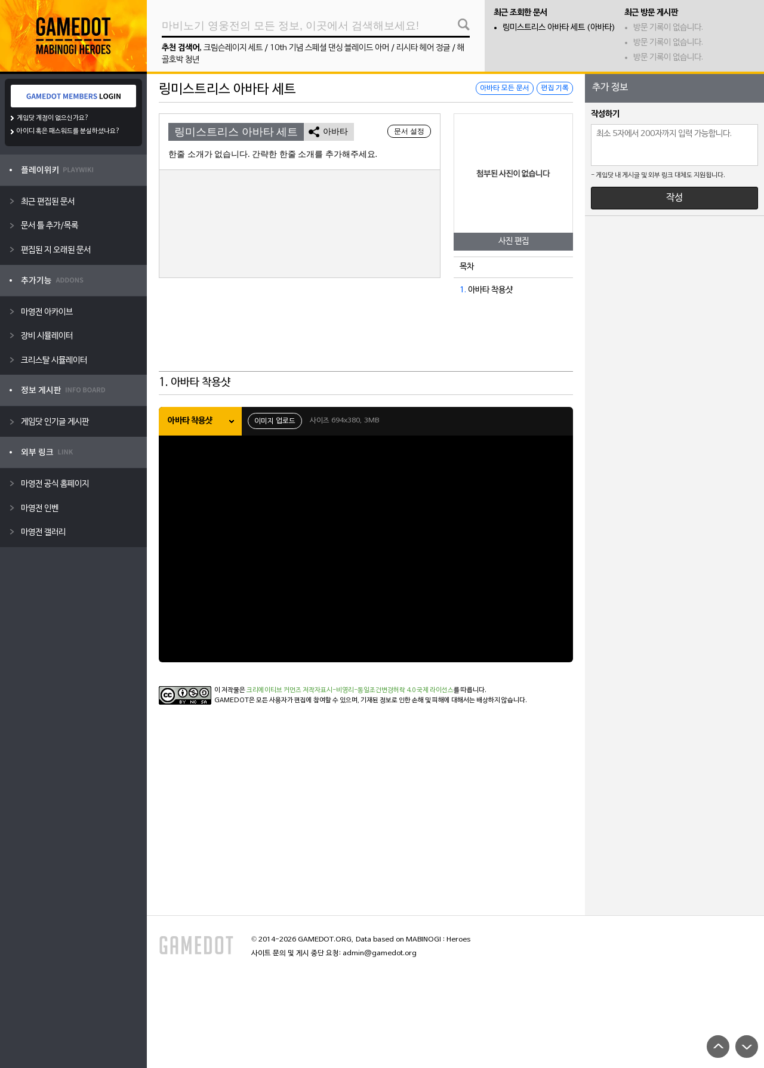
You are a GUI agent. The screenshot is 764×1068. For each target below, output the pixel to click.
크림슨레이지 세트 (233, 48)
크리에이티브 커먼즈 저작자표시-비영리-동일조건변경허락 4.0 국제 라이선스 (350, 690)
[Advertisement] (366, 342)
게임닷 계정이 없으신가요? (53, 118)
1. (463, 290)
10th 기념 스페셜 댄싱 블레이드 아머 (329, 48)
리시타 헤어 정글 (423, 48)
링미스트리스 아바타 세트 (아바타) (559, 27)
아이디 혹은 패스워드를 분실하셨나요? (68, 131)
